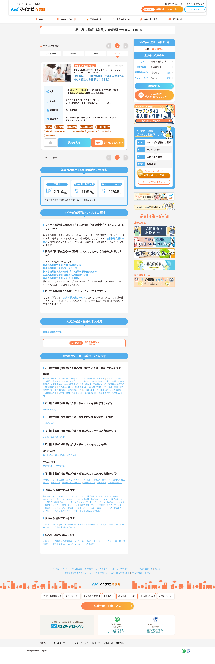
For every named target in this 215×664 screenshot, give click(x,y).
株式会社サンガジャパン (55, 504)
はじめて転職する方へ (154, 182)
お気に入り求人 (148, 19)
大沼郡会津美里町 (79, 383)
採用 (94, 639)
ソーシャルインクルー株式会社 (75, 495)
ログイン (172, 10)
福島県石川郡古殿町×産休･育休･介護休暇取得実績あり (70, 267)
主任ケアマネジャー (86, 520)
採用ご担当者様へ (51, 592)
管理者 (148, 569)
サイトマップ (71, 592)
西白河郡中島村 (111, 383)
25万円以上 (71, 451)
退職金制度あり (115, 478)
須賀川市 (91, 374)
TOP (39, 19)
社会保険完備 (89, 478)
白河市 (82, 374)
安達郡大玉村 (110, 377)
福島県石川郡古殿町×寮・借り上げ (60, 264)
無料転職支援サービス (74, 293)
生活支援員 (137, 569)
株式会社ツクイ (78, 492)
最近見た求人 (176, 19)
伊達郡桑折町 (83, 377)
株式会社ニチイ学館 (115, 498)
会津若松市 (55, 374)
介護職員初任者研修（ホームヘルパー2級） (73, 537)
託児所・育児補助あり (71, 478)
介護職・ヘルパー (50, 520)
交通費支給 (101, 478)
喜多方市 (100, 374)
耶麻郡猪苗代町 (99, 380)
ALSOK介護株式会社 (56, 498)
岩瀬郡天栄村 (56, 380)
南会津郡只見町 (71, 380)
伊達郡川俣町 (97, 377)
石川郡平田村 (102, 386)
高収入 (69, 475)
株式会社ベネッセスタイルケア (56, 492)
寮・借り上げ (58, 475)
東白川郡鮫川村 (74, 386)
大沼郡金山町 (64, 383)
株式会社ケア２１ (89, 501)
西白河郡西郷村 (96, 383)
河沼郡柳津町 (50, 383)
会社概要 (57, 639)
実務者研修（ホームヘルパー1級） (68, 540)
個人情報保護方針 (119, 639)
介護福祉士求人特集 (52, 327)
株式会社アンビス (104, 504)
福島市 (46, 374)
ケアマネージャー (68, 520)
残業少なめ (55, 478)
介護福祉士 (48, 537)
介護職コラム (147, 592)
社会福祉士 (99, 537)
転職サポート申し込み (107, 601)
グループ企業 (103, 639)
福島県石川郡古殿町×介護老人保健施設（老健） (66, 270)
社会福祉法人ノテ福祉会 (90, 506)
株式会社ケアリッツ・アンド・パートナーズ (86, 498)
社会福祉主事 (111, 537)
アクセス (67, 639)
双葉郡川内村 (104, 389)
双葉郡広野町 (77, 389)
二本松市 (118, 374)
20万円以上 (60, 451)
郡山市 (65, 374)
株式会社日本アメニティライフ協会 (102, 492)
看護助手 (89, 564)
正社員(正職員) (49, 405)
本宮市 (73, 377)
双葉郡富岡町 (91, 389)
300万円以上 (61, 462)
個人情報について (126, 592)
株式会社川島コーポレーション (81, 504)
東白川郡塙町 (60, 386)
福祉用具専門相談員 (120, 569)
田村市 (48, 377)
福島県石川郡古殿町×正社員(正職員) (61, 274)
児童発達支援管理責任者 (65, 523)
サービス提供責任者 (143, 564)
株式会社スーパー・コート (66, 506)
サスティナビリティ (81, 639)
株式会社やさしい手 (71, 501)
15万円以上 (48, 451)
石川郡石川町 (89, 386)
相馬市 (109, 374)
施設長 (50, 523)
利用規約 (108, 592)
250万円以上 (48, 462)
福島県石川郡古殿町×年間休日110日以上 (63, 261)
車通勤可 (47, 475)
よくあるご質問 (91, 592)
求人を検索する (121, 19)
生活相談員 (101, 520)
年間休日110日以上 (82, 475)
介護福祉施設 (49, 419)
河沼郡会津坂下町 (116, 380)
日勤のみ (96, 475)
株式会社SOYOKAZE (100, 495)
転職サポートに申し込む (137, 10)
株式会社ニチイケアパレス (110, 501)
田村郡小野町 (64, 389)
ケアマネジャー (102, 564)
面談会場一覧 (94, 19)
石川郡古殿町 (116, 386)
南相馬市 (56, 377)
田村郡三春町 (50, 389)
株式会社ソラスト (52, 501)
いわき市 (74, 374)
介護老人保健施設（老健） (54, 433)
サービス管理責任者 (98, 569)
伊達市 (65, 377)
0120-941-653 (67, 622)
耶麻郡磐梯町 (85, 380)
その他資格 (89, 540)
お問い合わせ (165, 592)
